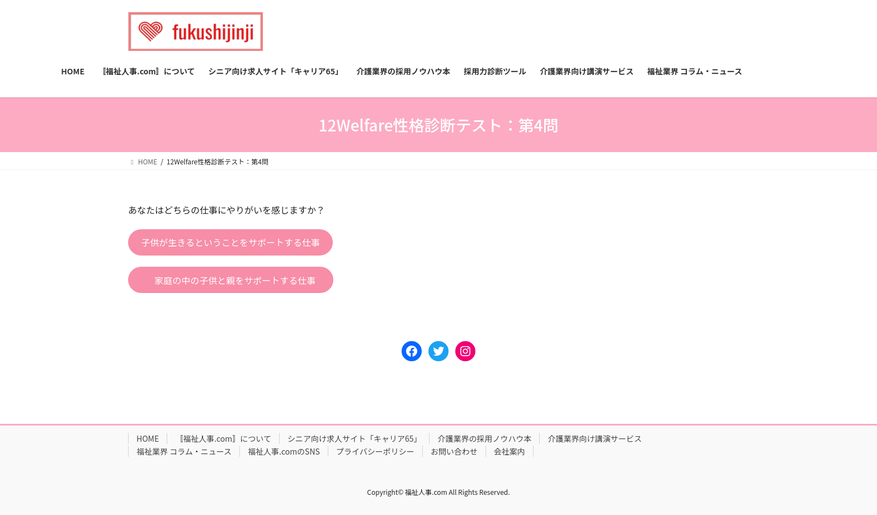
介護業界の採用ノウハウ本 (484, 438)
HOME (147, 438)
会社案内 (509, 451)
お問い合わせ (454, 451)
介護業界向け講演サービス (595, 438)
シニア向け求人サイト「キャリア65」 (354, 438)
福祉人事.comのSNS (284, 451)
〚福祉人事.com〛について (223, 438)
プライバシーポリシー (375, 451)
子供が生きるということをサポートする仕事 (230, 242)
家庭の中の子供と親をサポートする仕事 (234, 280)
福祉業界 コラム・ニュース (184, 451)
